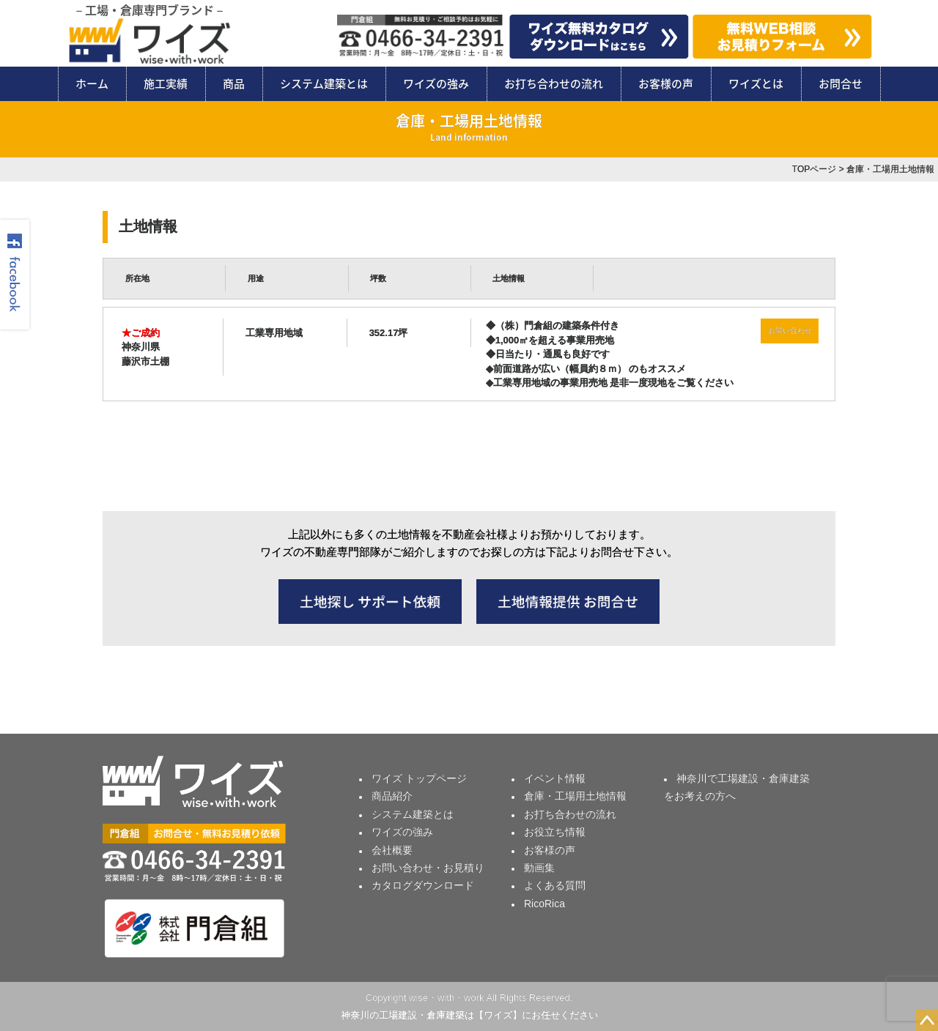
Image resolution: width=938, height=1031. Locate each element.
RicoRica (544, 903)
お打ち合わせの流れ (553, 83)
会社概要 (392, 850)
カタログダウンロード (423, 885)
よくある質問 (555, 885)
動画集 (539, 868)
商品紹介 (392, 796)
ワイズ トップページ (419, 778)
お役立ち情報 (555, 832)
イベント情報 (555, 778)
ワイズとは (755, 83)
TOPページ (814, 169)
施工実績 (166, 83)
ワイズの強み (436, 83)
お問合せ (841, 83)
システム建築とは (324, 83)
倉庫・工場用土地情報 (575, 796)
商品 (234, 83)
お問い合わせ (790, 331)
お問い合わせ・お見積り (428, 868)
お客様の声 (665, 83)
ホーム (91, 83)
